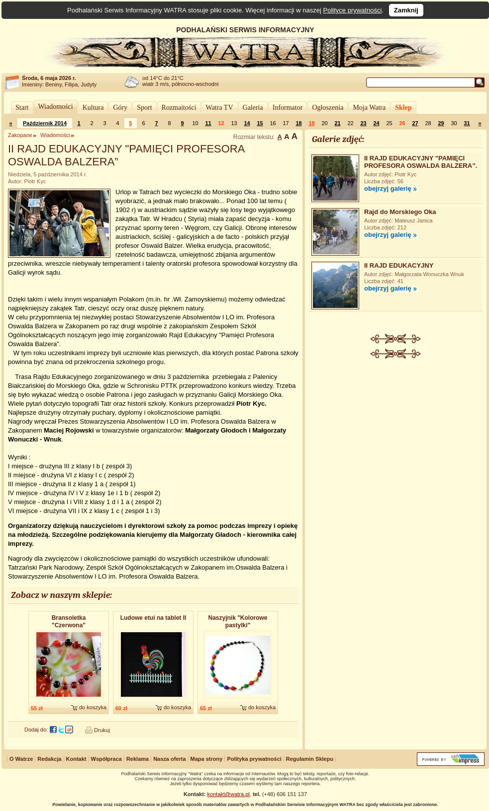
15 (260, 123)
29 (441, 123)
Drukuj (102, 730)
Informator (288, 107)
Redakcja (49, 759)
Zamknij (406, 10)
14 (247, 123)
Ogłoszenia (327, 107)
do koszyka (92, 707)
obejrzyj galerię (387, 188)
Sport (144, 107)
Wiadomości (55, 106)
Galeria (253, 107)
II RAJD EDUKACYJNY (398, 265)
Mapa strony (207, 759)
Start (21, 107)
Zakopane (20, 135)
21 (337, 123)
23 (363, 123)
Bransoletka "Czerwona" (69, 621)
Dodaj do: (36, 730)
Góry (120, 107)
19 (311, 123)
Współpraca (106, 759)
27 (415, 123)
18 (298, 123)
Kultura (93, 107)
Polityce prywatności (352, 10)
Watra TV (219, 107)
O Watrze (21, 759)
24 (376, 123)
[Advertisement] (396, 433)
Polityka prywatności (254, 759)
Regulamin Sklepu (309, 759)
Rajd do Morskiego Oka (400, 212)
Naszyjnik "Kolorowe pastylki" (237, 621)
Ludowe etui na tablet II (153, 617)
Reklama (137, 759)
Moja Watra (369, 107)
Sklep (403, 107)
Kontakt (76, 759)
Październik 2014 (45, 123)
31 (467, 123)
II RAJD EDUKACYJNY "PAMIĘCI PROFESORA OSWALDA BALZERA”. (420, 161)
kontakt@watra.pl (228, 794)
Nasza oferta (169, 759)
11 (208, 123)
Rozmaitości (179, 107)
